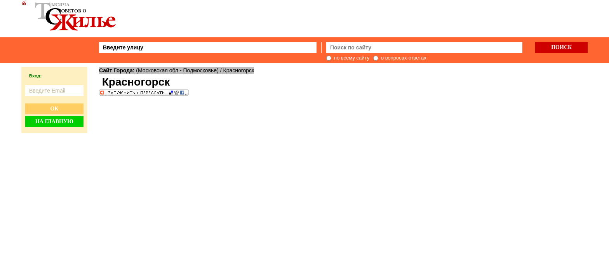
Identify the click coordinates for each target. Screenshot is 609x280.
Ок (54, 109)
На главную (54, 121)
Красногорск (238, 70)
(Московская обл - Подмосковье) (177, 70)
